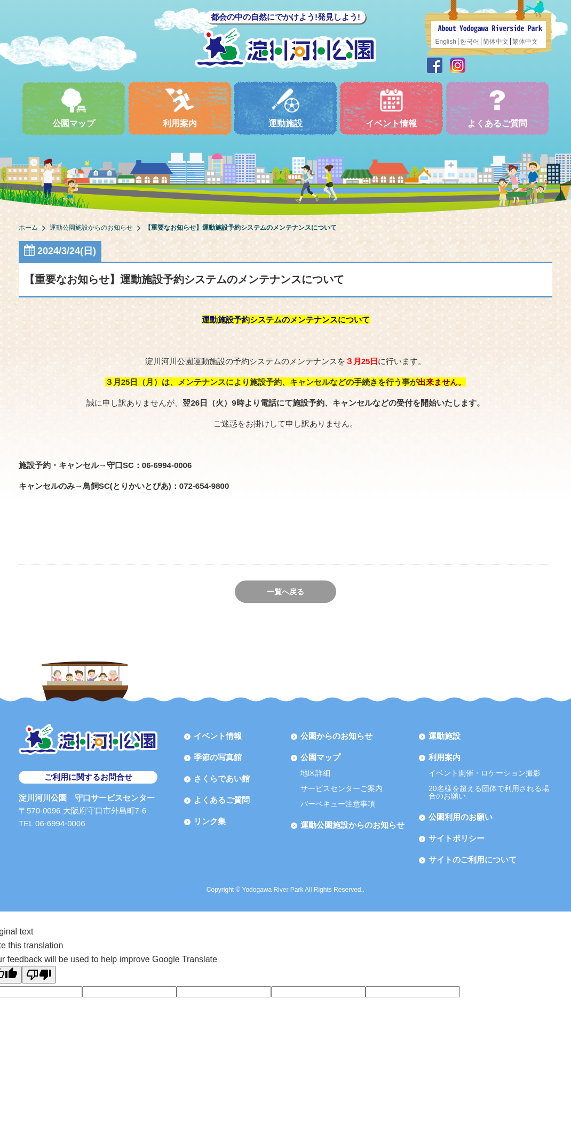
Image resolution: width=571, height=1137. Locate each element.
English (445, 41)
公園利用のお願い (461, 816)
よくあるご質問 (497, 108)
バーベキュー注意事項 (337, 804)
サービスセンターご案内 (341, 788)
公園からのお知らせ (336, 735)
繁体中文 (525, 41)
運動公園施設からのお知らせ (352, 824)
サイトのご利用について (473, 859)
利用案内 (180, 108)
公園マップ (73, 108)
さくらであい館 (222, 778)
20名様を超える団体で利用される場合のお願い (489, 792)
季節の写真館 (218, 757)
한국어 (469, 41)
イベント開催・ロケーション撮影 (485, 773)
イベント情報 (391, 108)
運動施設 (285, 108)
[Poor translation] (39, 974)
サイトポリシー (457, 838)
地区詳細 (315, 773)
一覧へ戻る (285, 591)
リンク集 (210, 821)
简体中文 (496, 41)
